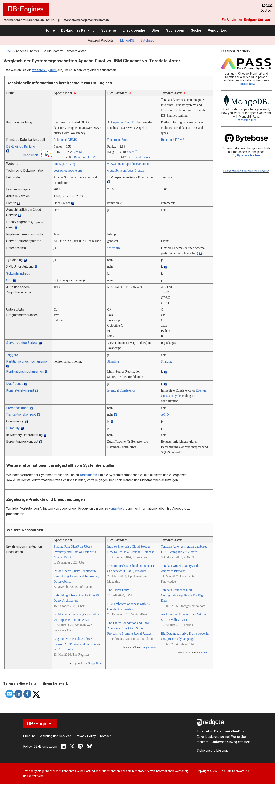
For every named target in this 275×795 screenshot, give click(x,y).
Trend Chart (30, 155)
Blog (155, 30)
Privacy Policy (86, 736)
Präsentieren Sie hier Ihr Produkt (246, 171)
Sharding (113, 361)
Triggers (12, 355)
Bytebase (147, 40)
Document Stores (138, 157)
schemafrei (114, 248)
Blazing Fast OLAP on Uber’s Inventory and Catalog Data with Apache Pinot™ (75, 552)
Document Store (117, 139)
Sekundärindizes (18, 273)
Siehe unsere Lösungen (213, 750)
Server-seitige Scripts (22, 343)
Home (50, 30)
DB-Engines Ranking (78, 30)
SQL (9, 280)
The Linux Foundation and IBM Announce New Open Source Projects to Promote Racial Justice (129, 628)
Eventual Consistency (121, 390)
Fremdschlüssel (17, 408)
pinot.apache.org (64, 163)
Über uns (29, 736)
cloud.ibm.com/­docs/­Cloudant (126, 170)
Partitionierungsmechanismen (27, 361)
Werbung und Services (56, 736)
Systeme (108, 30)
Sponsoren (175, 30)
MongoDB (127, 40)
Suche (196, 30)
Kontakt (105, 736)
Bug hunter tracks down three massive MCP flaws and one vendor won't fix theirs (77, 644)
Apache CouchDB (125, 122)
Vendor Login (219, 30)
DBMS (8, 51)
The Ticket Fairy (118, 590)
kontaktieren (88, 475)
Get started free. (246, 120)
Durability (13, 428)
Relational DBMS (65, 139)
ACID (165, 414)
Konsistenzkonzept (20, 390)
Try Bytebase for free (246, 155)
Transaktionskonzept (21, 414)
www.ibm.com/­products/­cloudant (128, 163)
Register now (246, 84)
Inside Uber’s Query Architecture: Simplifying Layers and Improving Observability (76, 576)
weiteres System (44, 70)
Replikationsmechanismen (25, 371)
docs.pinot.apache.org (68, 170)
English (267, 5)
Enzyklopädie (134, 30)
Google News (95, 663)
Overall (78, 152)
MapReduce (14, 384)
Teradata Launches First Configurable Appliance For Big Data (182, 595)
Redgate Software (258, 20)
